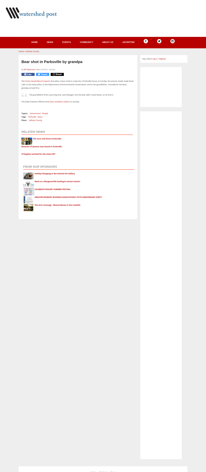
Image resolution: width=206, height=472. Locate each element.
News (50, 42)
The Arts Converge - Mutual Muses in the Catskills (57, 205)
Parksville (32, 116)
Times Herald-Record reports (37, 81)
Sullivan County (32, 51)
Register (162, 58)
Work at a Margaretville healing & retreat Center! (57, 181)
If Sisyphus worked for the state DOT (38, 154)
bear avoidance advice (60, 101)
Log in (154, 58)
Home (34, 42)
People (45, 113)
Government (35, 113)
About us (107, 42)
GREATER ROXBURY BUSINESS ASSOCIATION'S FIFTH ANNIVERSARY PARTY (68, 197)
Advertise (128, 42)
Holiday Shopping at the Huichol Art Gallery (55, 173)
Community (86, 42)
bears (40, 116)
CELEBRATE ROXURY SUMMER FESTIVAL (53, 189)
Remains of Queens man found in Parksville (41, 146)
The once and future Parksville (47, 138)
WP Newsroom (29, 69)
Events (66, 42)
